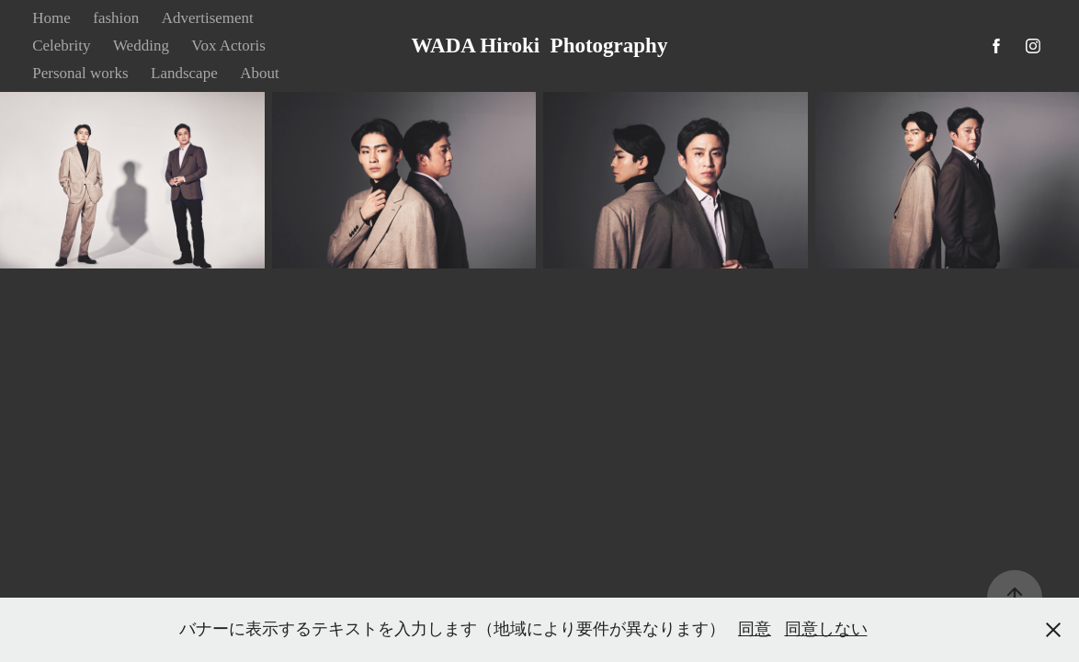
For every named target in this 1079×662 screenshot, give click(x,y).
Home (51, 18)
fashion (116, 18)
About (259, 73)
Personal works (80, 73)
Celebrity (61, 45)
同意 (754, 629)
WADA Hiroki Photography (540, 45)
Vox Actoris (228, 45)
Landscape (184, 73)
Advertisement (208, 18)
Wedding (141, 45)
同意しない (826, 629)
